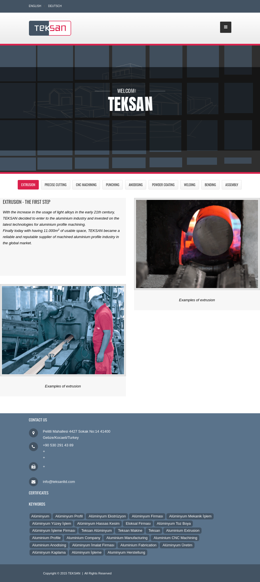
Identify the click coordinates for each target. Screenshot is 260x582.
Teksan (154, 530)
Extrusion (28, 184)
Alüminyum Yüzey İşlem (51, 523)
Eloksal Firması (138, 523)
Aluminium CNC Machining (175, 538)
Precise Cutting (56, 184)
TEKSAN (74, 573)
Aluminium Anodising (49, 545)
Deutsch (55, 6)
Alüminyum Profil (69, 516)
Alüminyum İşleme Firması (53, 530)
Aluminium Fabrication (138, 545)
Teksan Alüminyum (96, 530)
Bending (210, 184)
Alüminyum (40, 516)
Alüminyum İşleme (86, 552)
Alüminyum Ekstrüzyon (107, 516)
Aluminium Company (83, 538)
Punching (112, 184)
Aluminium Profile (46, 538)
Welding (189, 184)
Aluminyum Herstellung (126, 552)
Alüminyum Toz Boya (173, 523)
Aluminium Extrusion (182, 530)
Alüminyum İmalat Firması (93, 545)
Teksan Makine (129, 530)
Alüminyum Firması (147, 516)
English (35, 6)
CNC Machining (86, 184)
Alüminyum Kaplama (49, 552)
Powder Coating (163, 184)
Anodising (136, 184)
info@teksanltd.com (59, 482)
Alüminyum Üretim (177, 545)
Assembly (231, 184)
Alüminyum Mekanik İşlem (190, 516)
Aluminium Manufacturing (126, 538)
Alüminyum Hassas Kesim (97, 523)
